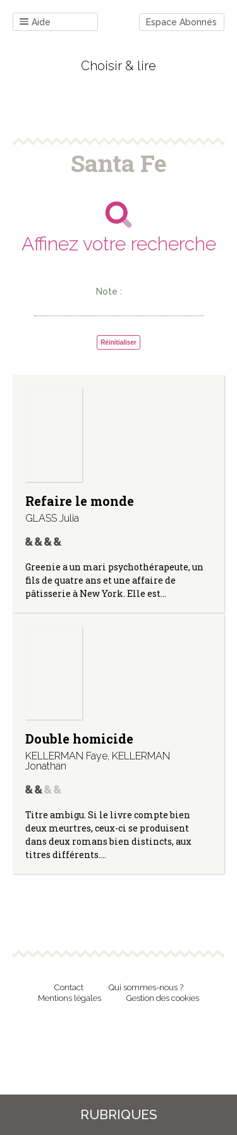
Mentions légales (69, 998)
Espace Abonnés (181, 22)
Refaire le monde (79, 501)
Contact (68, 987)
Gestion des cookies (162, 998)
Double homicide (79, 738)
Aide (35, 22)
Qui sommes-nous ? (146, 987)
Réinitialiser (118, 342)
